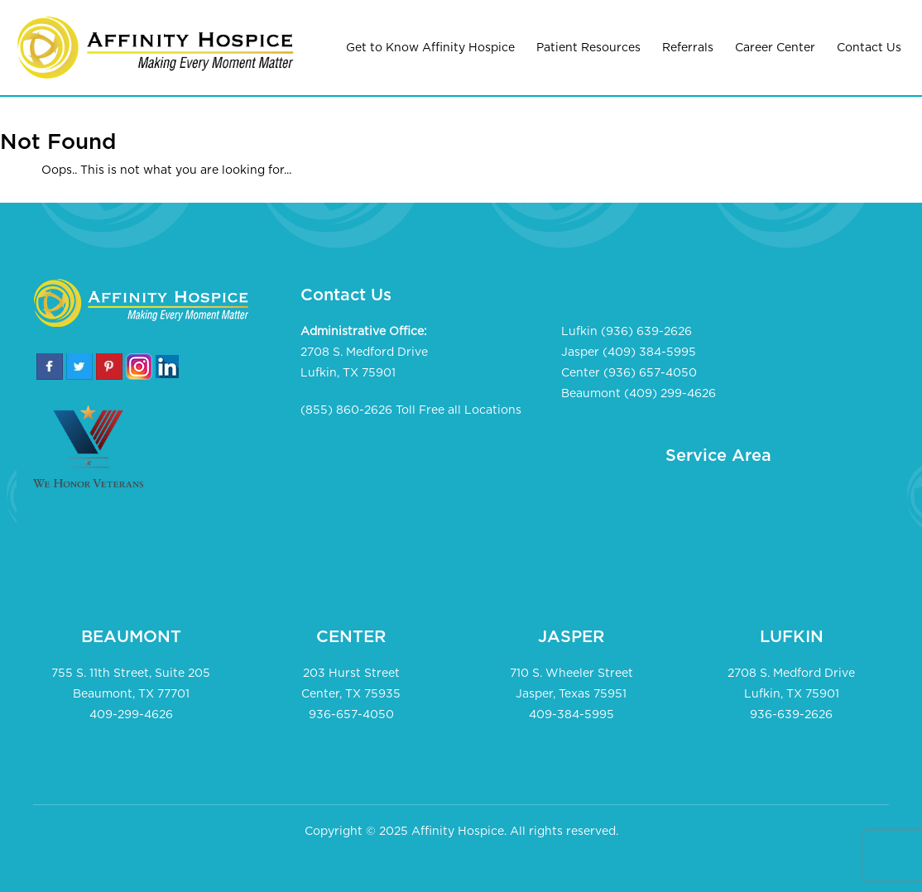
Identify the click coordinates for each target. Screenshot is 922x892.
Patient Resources (588, 48)
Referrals (687, 48)
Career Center (775, 48)
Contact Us (869, 48)
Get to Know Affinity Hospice (430, 48)
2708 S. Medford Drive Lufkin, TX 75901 (364, 363)
